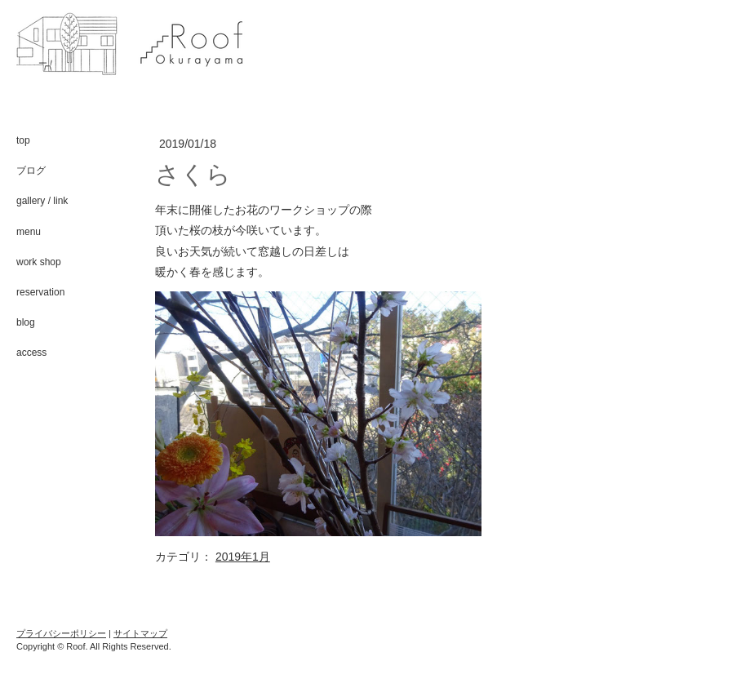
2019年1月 (242, 556)
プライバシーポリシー (61, 633)
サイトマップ (140, 633)
